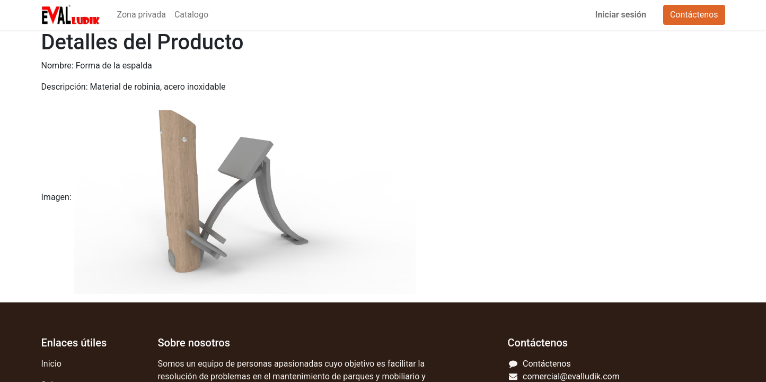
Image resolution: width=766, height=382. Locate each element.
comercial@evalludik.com (571, 376)
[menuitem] (141, 14)
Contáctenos (694, 15)
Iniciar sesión (620, 15)
